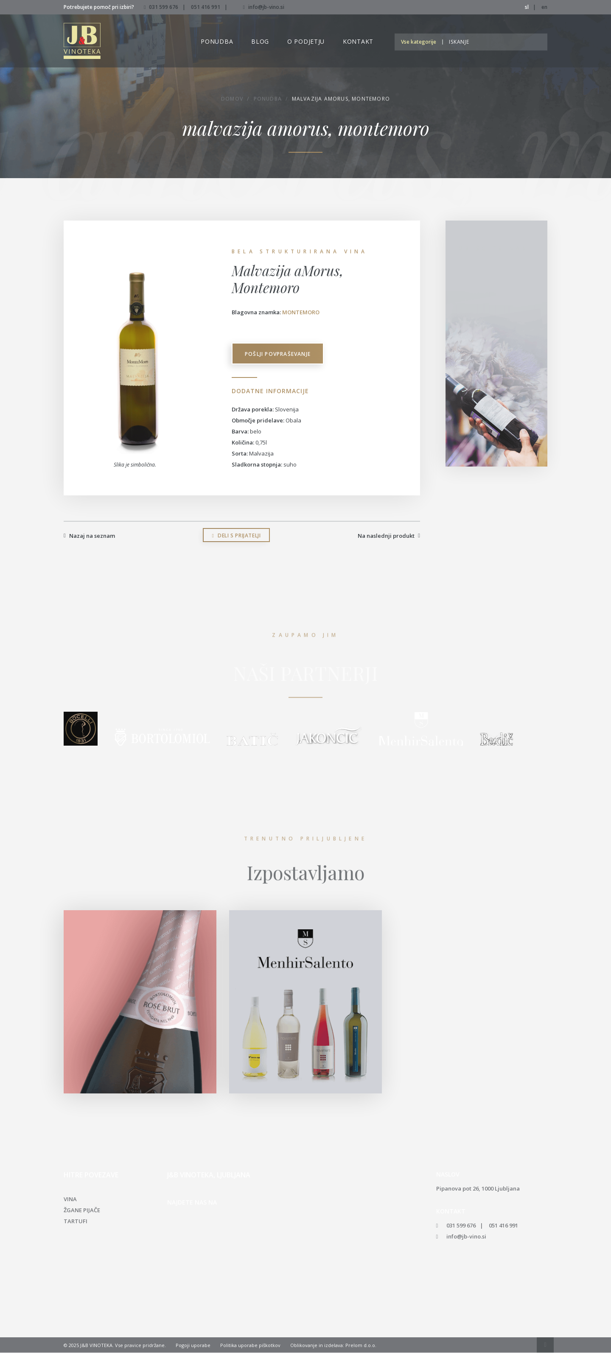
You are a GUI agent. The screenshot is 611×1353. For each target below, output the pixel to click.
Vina (70, 1199)
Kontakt (358, 41)
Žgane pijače (82, 1210)
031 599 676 (163, 7)
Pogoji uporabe (193, 1345)
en (544, 7)
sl (527, 7)
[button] (420, 41)
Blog (260, 41)
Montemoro (301, 312)
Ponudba (217, 41)
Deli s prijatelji (236, 536)
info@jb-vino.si (263, 7)
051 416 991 (205, 7)
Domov (232, 99)
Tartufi (75, 1221)
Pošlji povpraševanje (278, 354)
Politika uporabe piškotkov (250, 1345)
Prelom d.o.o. (360, 1345)
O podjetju (306, 41)
